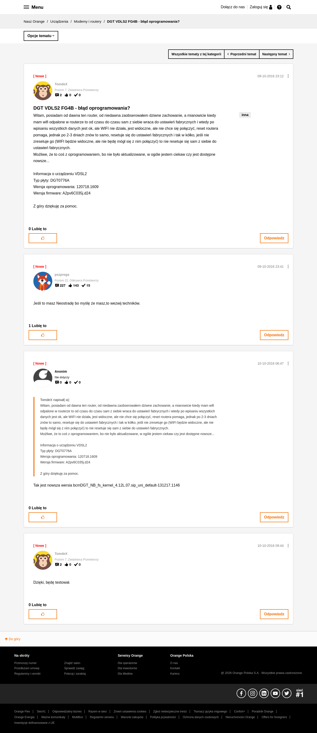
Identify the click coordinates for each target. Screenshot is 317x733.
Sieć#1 (41, 711)
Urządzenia (59, 21)
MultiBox (77, 717)
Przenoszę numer (25, 663)
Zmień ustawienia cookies (130, 711)
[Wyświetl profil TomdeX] (61, 84)
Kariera (175, 673)
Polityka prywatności (163, 717)
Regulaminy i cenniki (27, 673)
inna (245, 115)
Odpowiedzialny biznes (67, 711)
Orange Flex (22, 711)
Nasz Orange (34, 21)
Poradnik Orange (262, 711)
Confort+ (239, 711)
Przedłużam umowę (27, 668)
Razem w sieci (97, 711)
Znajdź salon (72, 663)
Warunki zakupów (132, 717)
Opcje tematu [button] (39, 36)
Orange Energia (24, 717)
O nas (174, 663)
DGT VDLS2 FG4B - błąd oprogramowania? (81, 108)
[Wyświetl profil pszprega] (62, 274)
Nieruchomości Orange (240, 717)
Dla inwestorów (127, 668)
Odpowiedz (274, 238)
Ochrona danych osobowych (201, 717)
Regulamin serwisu (102, 717)
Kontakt (175, 668)
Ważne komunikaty (53, 717)
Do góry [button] (14, 639)
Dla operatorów (127, 663)
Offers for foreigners (274, 717)
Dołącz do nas (233, 7)
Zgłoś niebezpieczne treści (170, 711)
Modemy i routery (87, 21)
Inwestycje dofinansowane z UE (34, 722)
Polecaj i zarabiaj (75, 673)
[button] (288, 76)
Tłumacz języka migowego (210, 711)
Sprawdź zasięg (74, 668)
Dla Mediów (125, 673)
